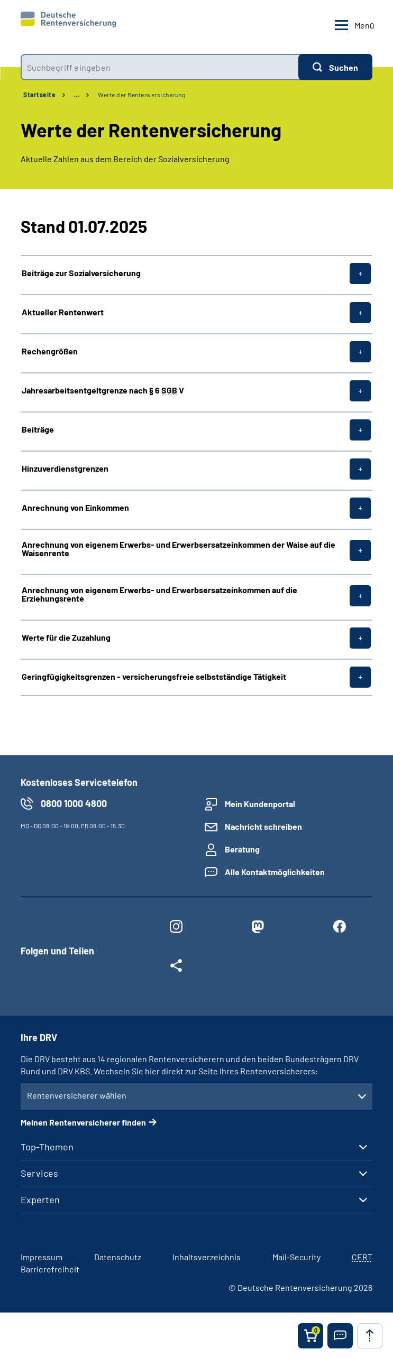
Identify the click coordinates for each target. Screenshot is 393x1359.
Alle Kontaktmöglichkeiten (275, 872)
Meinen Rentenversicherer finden (83, 1122)
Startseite (39, 94)
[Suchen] (335, 67)
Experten (40, 1199)
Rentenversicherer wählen (76, 1095)
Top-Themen (47, 1146)
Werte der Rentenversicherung (141, 94)
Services (39, 1173)
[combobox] (159, 67)
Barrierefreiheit (50, 1269)
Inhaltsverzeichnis (206, 1257)
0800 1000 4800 (74, 803)
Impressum (41, 1257)
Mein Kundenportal (260, 804)
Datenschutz (117, 1257)
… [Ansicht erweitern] (76, 94)
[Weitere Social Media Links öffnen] (176, 967)
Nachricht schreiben (263, 826)
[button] (340, 1335)
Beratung (242, 849)
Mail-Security (296, 1257)
